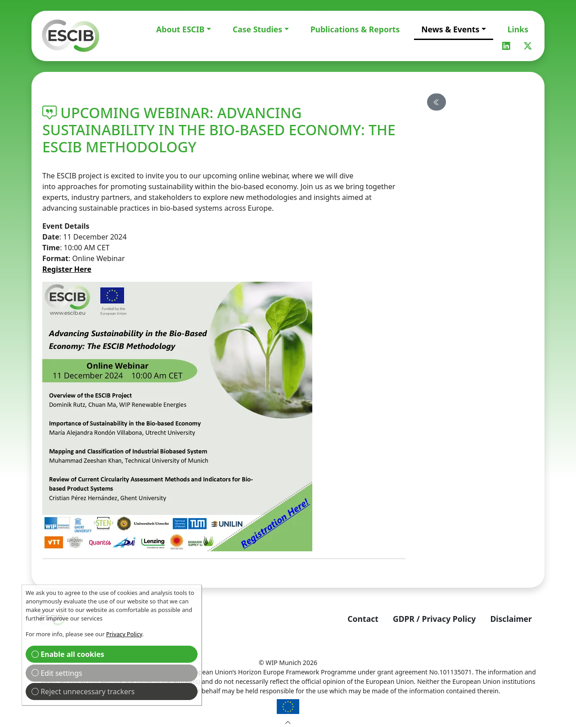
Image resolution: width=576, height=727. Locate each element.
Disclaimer (511, 618)
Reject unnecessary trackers (83, 691)
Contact (362, 618)
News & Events (450, 29)
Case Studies (257, 29)
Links (518, 29)
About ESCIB (180, 29)
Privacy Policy (124, 634)
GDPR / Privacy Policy (434, 618)
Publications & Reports (355, 29)
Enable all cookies (68, 654)
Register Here (66, 269)
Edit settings (57, 673)
